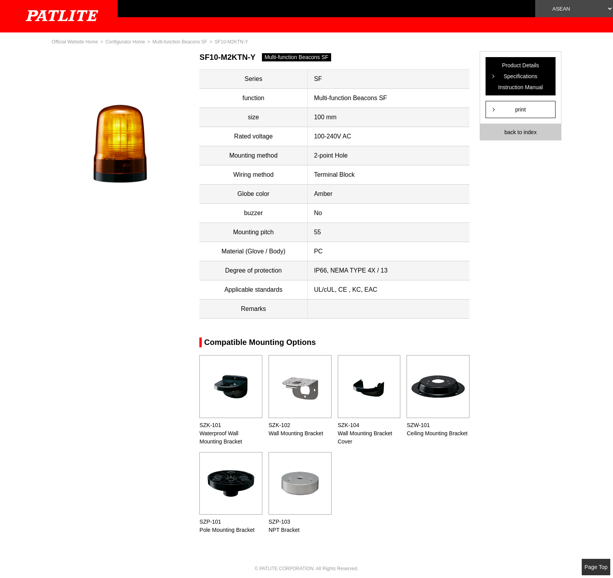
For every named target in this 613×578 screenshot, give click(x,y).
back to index (520, 132)
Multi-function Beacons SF (179, 42)
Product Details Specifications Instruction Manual (520, 76)
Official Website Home (75, 42)
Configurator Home (125, 42)
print (520, 109)
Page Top (596, 567)
